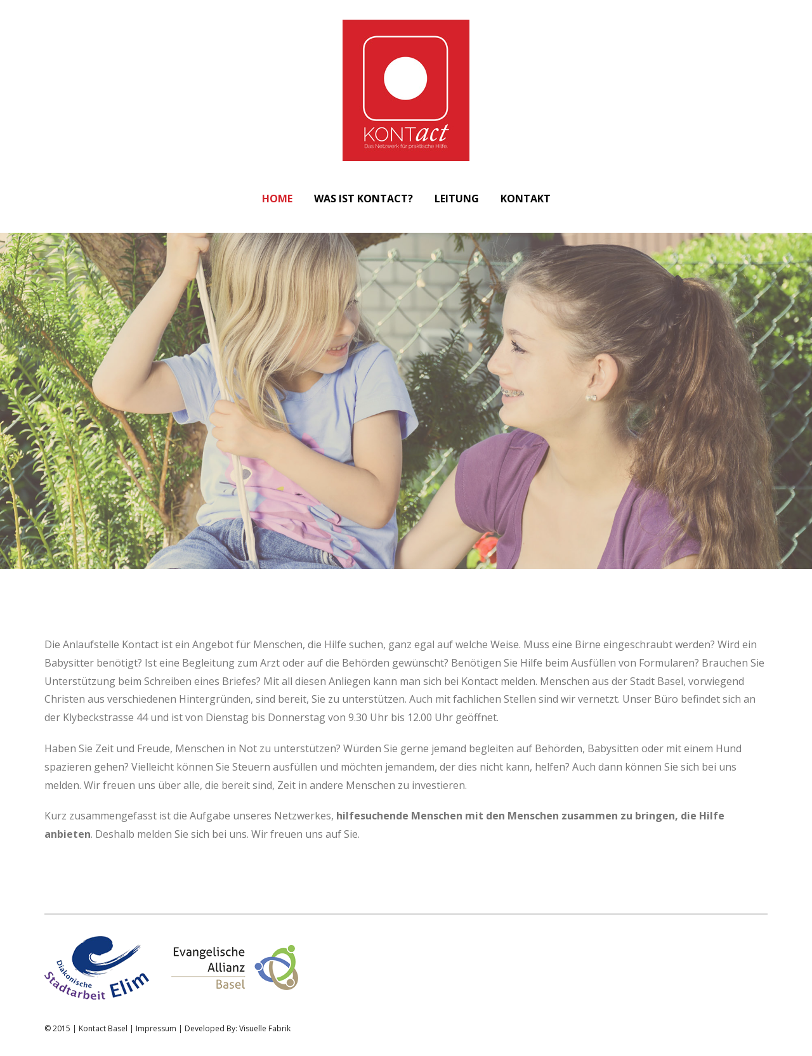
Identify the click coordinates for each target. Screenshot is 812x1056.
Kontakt (526, 198)
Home (277, 198)
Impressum (156, 1028)
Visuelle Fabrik (265, 1028)
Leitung (457, 198)
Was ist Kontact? (363, 198)
